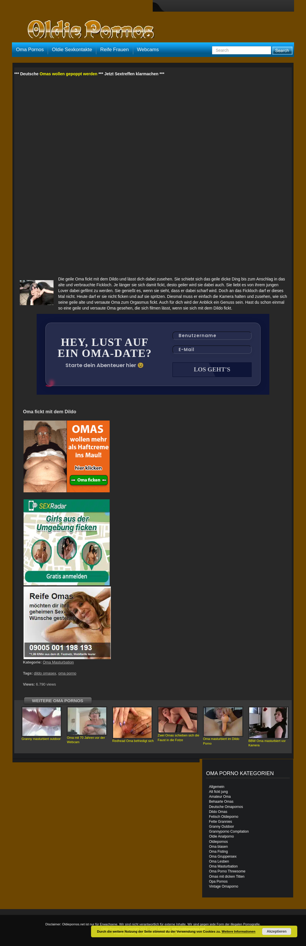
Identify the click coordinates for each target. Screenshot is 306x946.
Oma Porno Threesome (227, 871)
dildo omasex (45, 673)
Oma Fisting (218, 852)
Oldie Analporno (221, 836)
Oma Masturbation (58, 662)
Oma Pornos (30, 49)
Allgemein (216, 787)
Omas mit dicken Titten (226, 877)
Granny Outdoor (221, 827)
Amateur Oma (220, 797)
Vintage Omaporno (223, 886)
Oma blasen (218, 847)
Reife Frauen (114, 49)
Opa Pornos (218, 881)
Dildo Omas (218, 812)
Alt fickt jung (218, 792)
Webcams (148, 49)
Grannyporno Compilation (229, 831)
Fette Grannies (220, 822)
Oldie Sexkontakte (72, 49)
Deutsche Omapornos (226, 807)
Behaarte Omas (221, 802)
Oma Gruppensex (222, 856)
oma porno (67, 673)
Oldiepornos (218, 842)
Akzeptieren (277, 931)
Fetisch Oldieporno (223, 817)
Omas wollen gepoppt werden (68, 73)
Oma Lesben (219, 861)
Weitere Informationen (238, 931)
